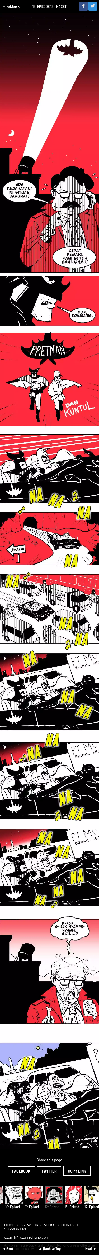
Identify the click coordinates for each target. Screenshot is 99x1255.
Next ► (91, 1248)
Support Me (15, 1229)
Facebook (21, 1170)
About (50, 1225)
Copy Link (77, 1170)
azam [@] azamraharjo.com (26, 1237)
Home (9, 1225)
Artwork (29, 1225)
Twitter (49, 1170)
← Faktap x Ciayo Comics (13, 6)
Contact (69, 1225)
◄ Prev (8, 1248)
